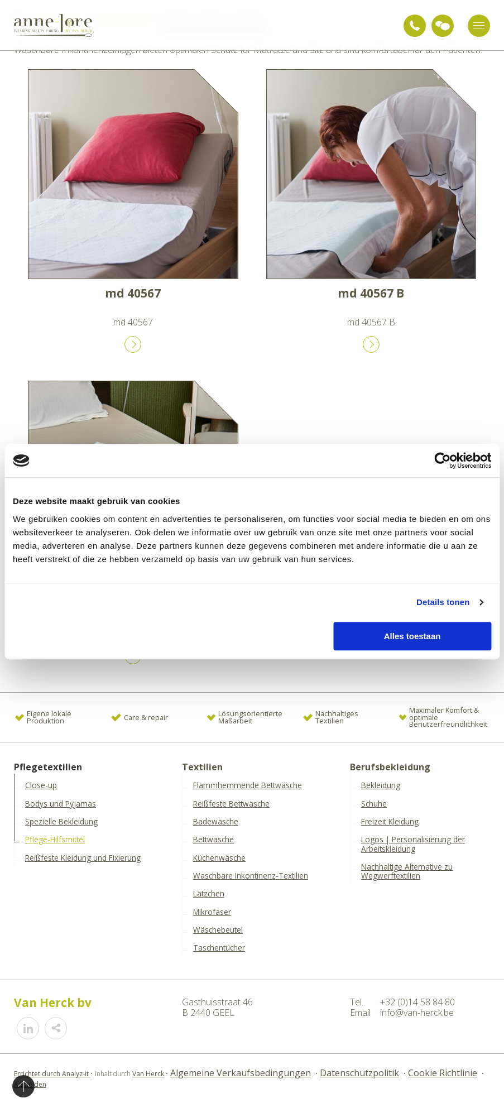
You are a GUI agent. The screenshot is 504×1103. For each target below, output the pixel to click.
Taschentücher (219, 947)
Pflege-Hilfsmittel (55, 839)
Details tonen (442, 602)
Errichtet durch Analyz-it (52, 1073)
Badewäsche (215, 821)
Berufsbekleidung (390, 767)
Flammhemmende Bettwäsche (247, 785)
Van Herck (148, 1073)
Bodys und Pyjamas (60, 803)
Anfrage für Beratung (442, 26)
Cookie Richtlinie (442, 1073)
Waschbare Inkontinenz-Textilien (250, 875)
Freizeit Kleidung (390, 821)
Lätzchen (208, 893)
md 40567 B (371, 293)
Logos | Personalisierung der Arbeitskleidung (413, 844)
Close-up (41, 785)
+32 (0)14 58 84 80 (415, 26)
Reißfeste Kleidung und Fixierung (83, 857)
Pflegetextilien (48, 767)
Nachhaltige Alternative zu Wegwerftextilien (407, 871)
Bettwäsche (213, 839)
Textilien (202, 767)
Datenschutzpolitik (359, 1073)
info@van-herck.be (417, 1012)
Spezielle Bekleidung (61, 821)
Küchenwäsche (219, 857)
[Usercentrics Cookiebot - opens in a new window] (442, 460)
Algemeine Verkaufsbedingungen (240, 1073)
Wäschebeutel (218, 929)
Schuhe (374, 803)
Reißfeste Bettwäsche (231, 803)
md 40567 (133, 293)
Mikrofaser (212, 912)
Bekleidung (380, 785)
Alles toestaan (412, 636)
